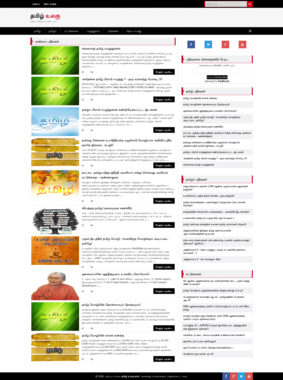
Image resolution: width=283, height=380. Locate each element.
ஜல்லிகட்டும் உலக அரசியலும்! (199, 341)
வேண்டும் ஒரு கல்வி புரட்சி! (198, 353)
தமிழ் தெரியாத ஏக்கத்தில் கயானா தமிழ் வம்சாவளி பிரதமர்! (214, 224)
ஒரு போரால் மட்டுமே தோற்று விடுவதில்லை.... (208, 347)
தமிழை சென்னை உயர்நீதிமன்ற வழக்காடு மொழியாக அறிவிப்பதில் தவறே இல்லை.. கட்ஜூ (211, 144)
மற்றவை (113, 31)
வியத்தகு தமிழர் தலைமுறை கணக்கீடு (107, 208)
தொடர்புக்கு (50, 3)
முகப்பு (36, 3)
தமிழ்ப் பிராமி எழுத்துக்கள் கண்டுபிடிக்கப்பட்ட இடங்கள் (119, 110)
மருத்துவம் (93, 31)
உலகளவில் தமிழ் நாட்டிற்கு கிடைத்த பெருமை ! (208, 217)
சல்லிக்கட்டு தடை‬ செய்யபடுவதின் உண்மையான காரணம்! (214, 334)
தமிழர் (52, 31)
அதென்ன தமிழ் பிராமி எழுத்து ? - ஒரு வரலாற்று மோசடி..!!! (122, 79)
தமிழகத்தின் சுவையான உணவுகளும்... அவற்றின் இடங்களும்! (216, 211)
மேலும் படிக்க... (164, 71)
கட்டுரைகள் (71, 31)
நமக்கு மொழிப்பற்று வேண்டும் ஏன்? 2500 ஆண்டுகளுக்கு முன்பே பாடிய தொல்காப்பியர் (214, 317)
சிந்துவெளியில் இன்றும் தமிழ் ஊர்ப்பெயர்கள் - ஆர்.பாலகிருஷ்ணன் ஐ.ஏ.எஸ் (207, 232)
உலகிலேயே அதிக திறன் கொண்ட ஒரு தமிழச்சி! (208, 195)
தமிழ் (37, 31)
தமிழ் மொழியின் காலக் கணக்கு (103, 335)
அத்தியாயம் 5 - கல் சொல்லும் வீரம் (202, 259)
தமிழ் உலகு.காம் (130, 376)
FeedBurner (223, 81)
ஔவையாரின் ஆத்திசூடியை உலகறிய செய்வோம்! (115, 274)
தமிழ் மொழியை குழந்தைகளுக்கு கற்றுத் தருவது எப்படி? (213, 290)
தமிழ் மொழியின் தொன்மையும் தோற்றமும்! (111, 304)
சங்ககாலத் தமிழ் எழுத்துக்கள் (101, 48)
